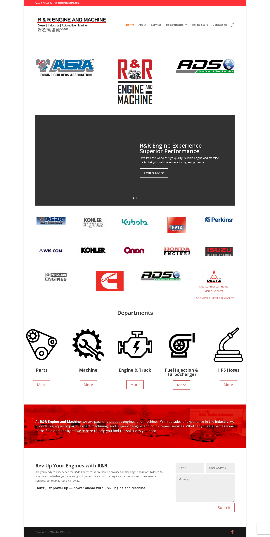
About (142, 24)
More (41, 384)
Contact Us (220, 24)
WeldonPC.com (60, 532)
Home (130, 24)
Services (156, 24)
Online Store (200, 24)
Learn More (154, 173)
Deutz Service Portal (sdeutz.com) (213, 298)
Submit (224, 507)
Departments (175, 24)
